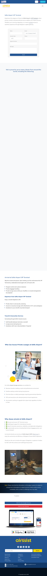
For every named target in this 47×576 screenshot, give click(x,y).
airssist (31, 22)
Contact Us (20, 554)
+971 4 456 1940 (10, 564)
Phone (26, 36)
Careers (19, 559)
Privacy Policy (8, 560)
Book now (35, 434)
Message (12, 46)
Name (11, 30)
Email (26, 30)
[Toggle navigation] (42, 6)
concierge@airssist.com (31, 564)
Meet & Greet (7, 554)
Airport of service (13, 41)
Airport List (7, 559)
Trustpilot (16, 496)
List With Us (20, 555)
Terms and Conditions (36, 554)
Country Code (12, 36)
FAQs (19, 557)
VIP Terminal (34, 18)
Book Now (43, 1)
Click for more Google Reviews (23, 503)
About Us (7, 557)
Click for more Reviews (23, 506)
